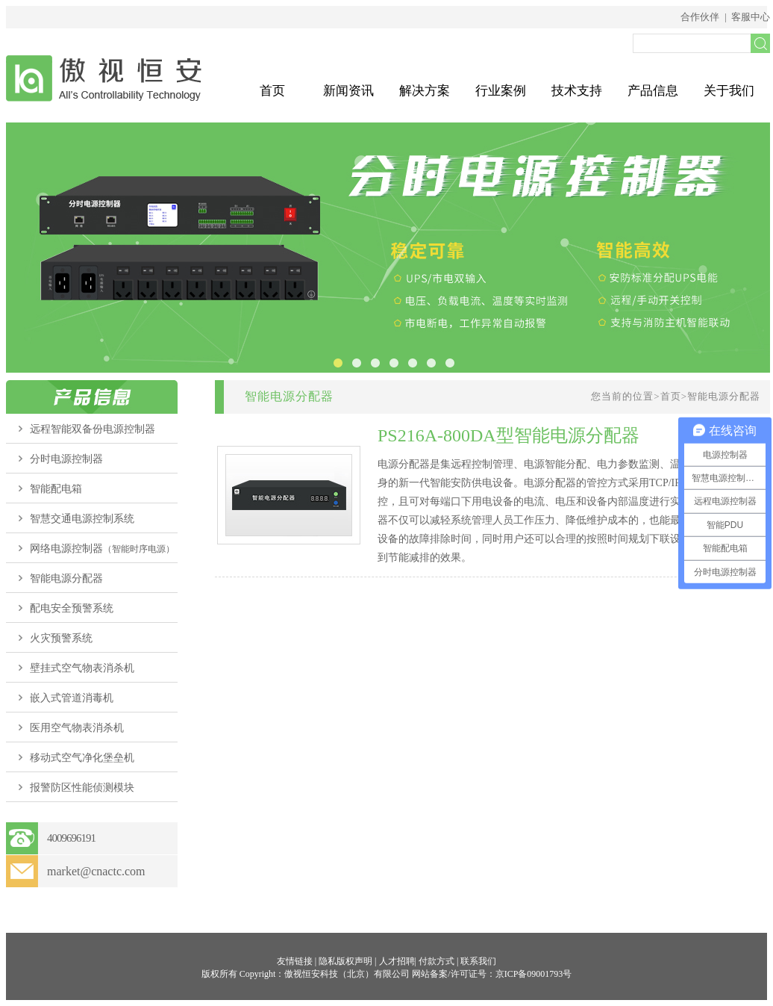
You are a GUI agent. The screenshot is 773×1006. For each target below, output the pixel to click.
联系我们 (478, 961)
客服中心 (750, 16)
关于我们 (729, 91)
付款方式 (436, 961)
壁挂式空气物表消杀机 (82, 668)
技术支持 (576, 91)
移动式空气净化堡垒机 (82, 757)
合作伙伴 (699, 16)
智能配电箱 (56, 488)
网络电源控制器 (102, 548)
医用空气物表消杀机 (77, 727)
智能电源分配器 (66, 578)
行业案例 (500, 91)
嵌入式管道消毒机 (71, 698)
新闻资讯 (348, 91)
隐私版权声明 (345, 961)
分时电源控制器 (66, 459)
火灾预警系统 (61, 638)
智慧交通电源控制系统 (82, 518)
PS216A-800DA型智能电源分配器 (508, 435)
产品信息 (653, 91)
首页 (272, 91)
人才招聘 (397, 961)
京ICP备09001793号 (533, 974)
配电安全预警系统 (71, 608)
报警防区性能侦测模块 (82, 787)
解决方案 (424, 91)
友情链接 (295, 961)
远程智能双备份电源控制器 (92, 429)
